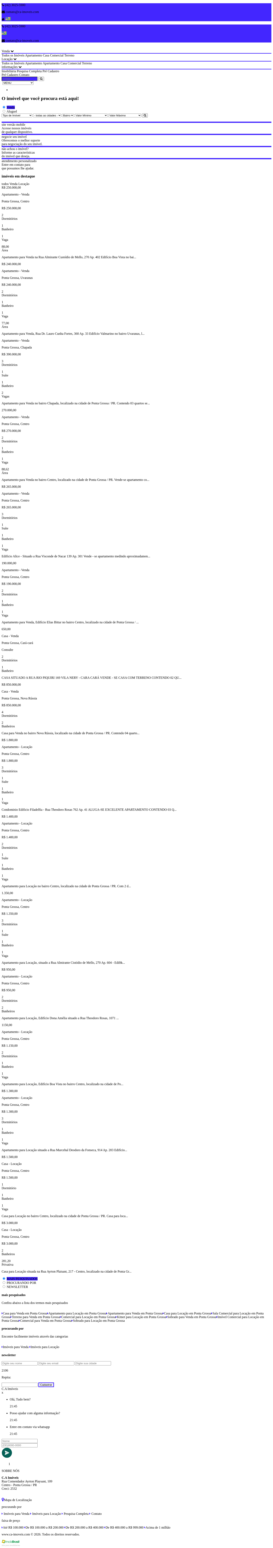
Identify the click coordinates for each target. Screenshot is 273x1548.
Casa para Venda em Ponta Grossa (24, 1313)
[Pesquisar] (145, 115)
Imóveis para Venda (15, 1347)
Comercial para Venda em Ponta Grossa (45, 1320)
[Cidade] (47, 115)
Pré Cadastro (50, 71)
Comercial (57, 55)
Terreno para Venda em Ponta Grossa (35, 1317)
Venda (8, 51)
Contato (24, 74)
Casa (46, 55)
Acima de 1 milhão (157, 1527)
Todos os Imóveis (13, 55)
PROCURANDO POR (21, 1283)
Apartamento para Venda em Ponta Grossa (134, 1313)
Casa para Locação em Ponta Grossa (187, 1313)
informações (12, 67)
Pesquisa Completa (29, 71)
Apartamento (33, 55)
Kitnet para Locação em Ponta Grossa (141, 1317)
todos (5, 184)
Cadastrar (46, 1384)
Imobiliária (9, 71)
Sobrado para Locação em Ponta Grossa (98, 1320)
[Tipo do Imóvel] (17, 115)
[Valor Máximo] (124, 115)
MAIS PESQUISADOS (22, 1278)
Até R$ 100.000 (13, 1527)
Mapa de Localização (17, 1500)
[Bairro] (68, 115)
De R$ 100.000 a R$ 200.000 (44, 1527)
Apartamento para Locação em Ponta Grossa (77, 1313)
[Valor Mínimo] (91, 115)
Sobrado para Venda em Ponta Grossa (191, 1317)
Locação (9, 59)
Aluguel (11, 111)
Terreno (69, 55)
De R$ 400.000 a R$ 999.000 (124, 1527)
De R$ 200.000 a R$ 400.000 (84, 1527)
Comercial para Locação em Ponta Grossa (88, 1317)
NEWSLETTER (17, 1287)
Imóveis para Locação (44, 1347)
